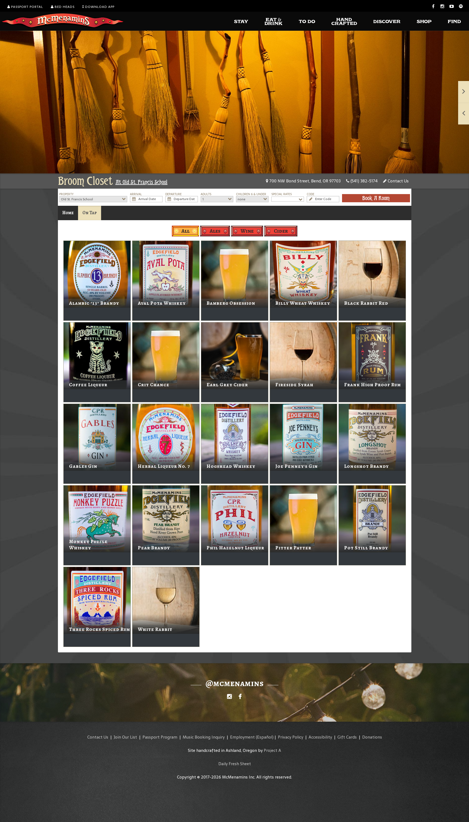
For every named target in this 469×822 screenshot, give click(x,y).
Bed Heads (62, 7)
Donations (372, 737)
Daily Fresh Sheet (234, 763)
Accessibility (320, 737)
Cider (281, 231)
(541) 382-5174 (362, 181)
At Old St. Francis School (141, 182)
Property (66, 194)
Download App (98, 7)
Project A (272, 750)
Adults (206, 194)
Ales (215, 231)
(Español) (265, 737)
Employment (242, 737)
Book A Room (376, 198)
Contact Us (396, 181)
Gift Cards (347, 737)
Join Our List (125, 737)
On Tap (89, 213)
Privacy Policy (290, 737)
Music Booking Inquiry (204, 737)
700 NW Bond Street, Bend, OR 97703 (303, 181)
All (185, 231)
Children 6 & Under (251, 194)
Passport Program (159, 737)
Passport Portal (25, 7)
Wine (247, 231)
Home (68, 213)
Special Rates (281, 194)
